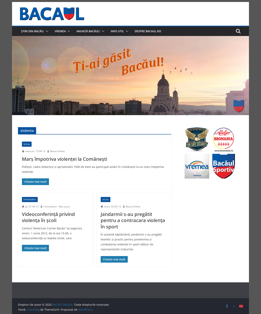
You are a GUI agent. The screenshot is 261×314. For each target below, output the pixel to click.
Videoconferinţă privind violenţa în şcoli (48, 217)
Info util (117, 31)
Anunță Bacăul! (88, 31)
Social (26, 144)
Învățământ (29, 199)
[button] (46, 31)
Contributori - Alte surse (56, 206)
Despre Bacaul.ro (148, 31)
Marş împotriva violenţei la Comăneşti (64, 159)
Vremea (60, 31)
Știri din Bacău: (32, 31)
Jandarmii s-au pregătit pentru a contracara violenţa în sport (133, 220)
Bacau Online (57, 151)
